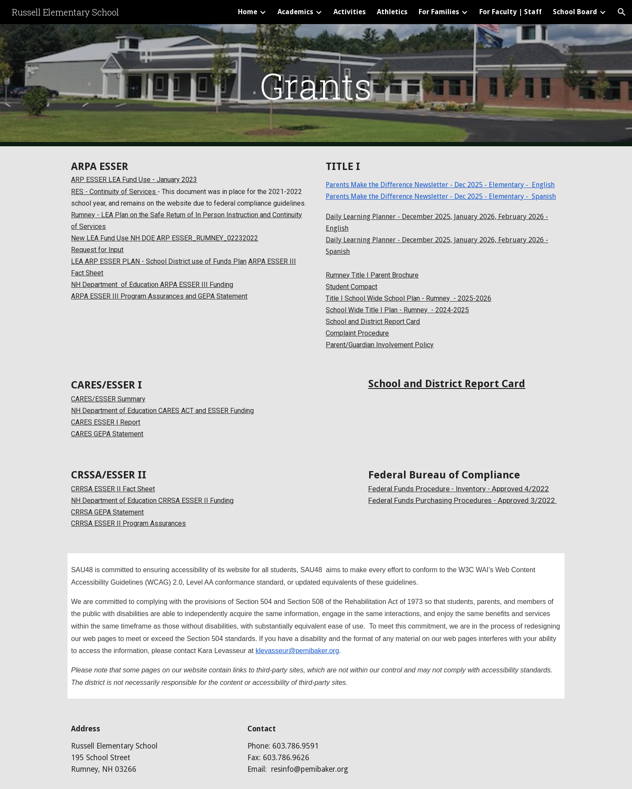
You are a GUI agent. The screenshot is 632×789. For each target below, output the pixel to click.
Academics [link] (295, 12)
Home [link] (247, 12)
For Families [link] (439, 12)
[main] (316, 85)
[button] (621, 12)
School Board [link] (575, 12)
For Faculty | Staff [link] (510, 12)
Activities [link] (349, 12)
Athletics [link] (392, 12)
